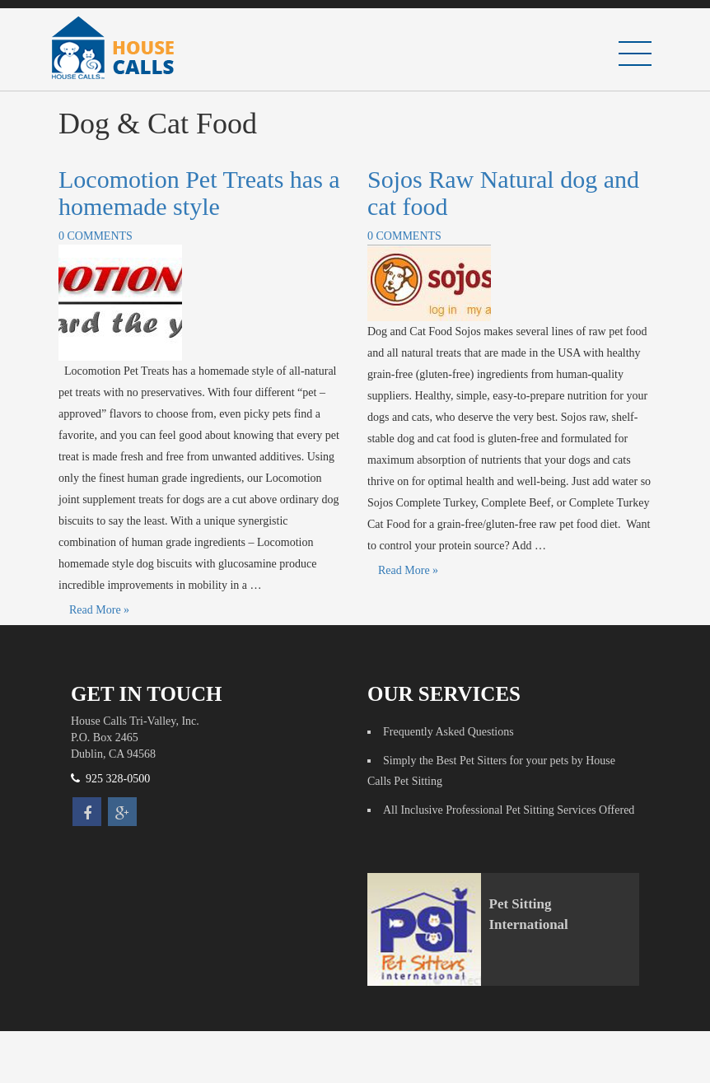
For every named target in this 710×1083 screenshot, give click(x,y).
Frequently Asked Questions (448, 732)
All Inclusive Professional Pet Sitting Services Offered (508, 810)
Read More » (99, 610)
